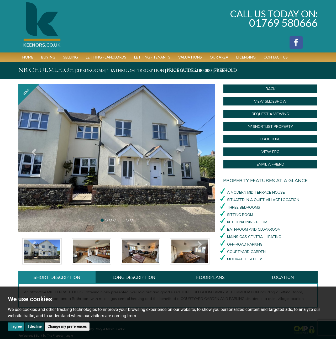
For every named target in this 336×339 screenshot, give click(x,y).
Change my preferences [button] (67, 326)
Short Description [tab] (57, 277)
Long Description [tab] (134, 277)
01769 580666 (283, 23)
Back (270, 88)
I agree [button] (16, 326)
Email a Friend (270, 164)
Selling (70, 57)
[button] (33, 158)
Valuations (190, 57)
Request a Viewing (270, 114)
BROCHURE (270, 139)
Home (27, 57)
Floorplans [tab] (210, 277)
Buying (48, 57)
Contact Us (276, 57)
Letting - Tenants (152, 57)
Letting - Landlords (106, 57)
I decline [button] (35, 326)
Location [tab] (283, 277)
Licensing (246, 57)
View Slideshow (270, 101)
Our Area (219, 57)
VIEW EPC (270, 151)
